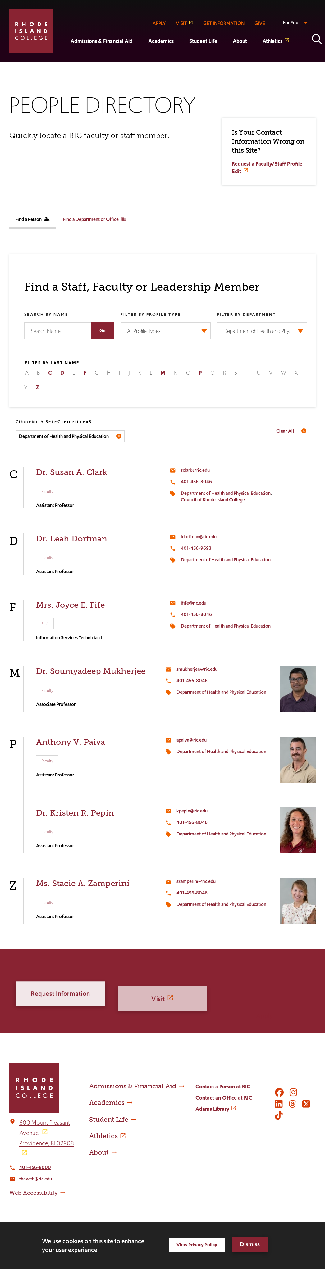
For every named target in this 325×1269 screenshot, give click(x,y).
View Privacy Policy (196, 1244)
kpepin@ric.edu (192, 810)
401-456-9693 (196, 548)
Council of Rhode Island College (213, 499)
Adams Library (212, 1109)
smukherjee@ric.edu (196, 669)
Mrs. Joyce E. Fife (70, 605)
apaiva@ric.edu (191, 740)
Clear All (285, 431)
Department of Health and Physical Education (226, 493)
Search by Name (46, 314)
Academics (161, 41)
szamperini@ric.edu (196, 881)
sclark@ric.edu (195, 470)
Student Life (203, 41)
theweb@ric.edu (35, 1178)
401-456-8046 (196, 481)
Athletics (272, 41)
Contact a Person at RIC (222, 1086)
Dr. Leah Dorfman (71, 539)
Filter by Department (246, 314)
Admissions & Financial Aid (102, 41)
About (240, 41)
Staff (44, 624)
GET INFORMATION (224, 23)
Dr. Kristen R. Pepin (75, 813)
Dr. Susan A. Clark (71, 472)
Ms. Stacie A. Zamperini (83, 883)
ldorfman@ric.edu (199, 536)
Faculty (47, 491)
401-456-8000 (35, 1167)
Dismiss (250, 1244)
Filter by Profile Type (151, 314)
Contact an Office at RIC (223, 1097)
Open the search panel (317, 39)
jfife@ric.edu (193, 603)
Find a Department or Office (95, 219)
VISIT (181, 23)
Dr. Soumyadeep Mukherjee (90, 671)
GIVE (259, 23)
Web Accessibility (33, 1192)
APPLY (159, 23)
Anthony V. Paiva (70, 742)
